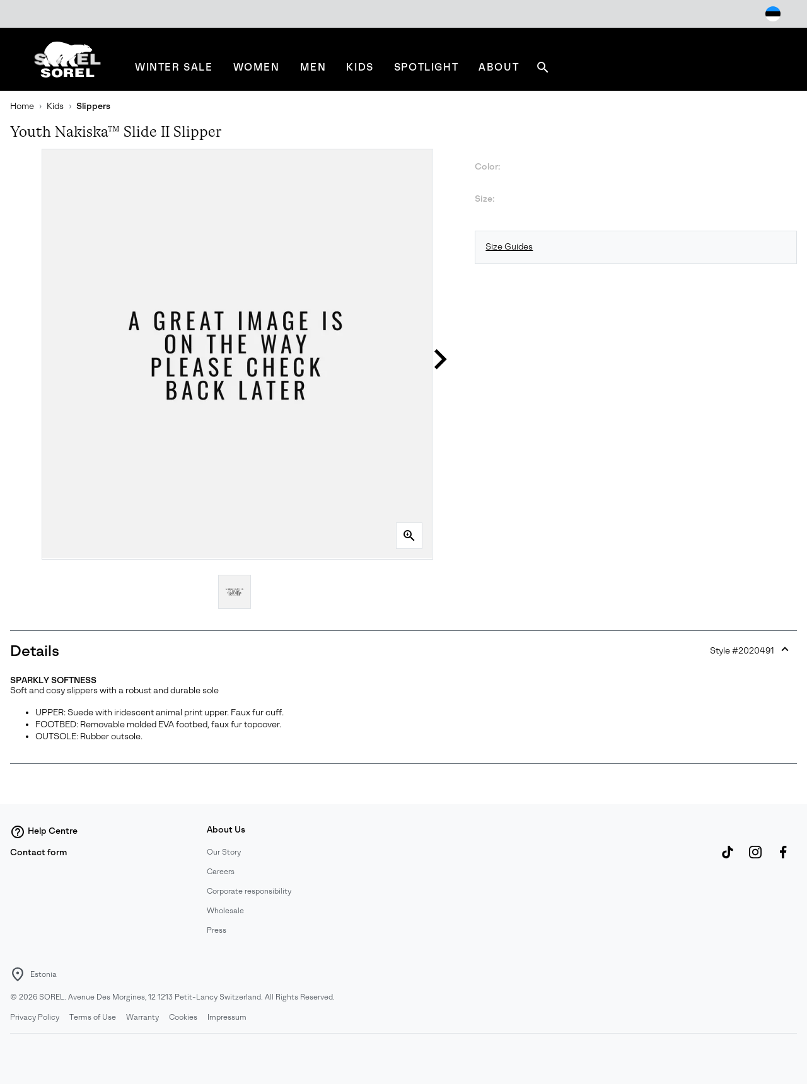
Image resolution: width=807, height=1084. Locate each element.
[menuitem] (174, 67)
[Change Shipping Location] (773, 14)
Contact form (38, 852)
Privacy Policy (34, 1017)
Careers (221, 871)
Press (216, 930)
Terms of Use (92, 1017)
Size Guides (509, 246)
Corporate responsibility (249, 891)
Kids (55, 106)
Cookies (183, 1017)
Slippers (93, 106)
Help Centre (44, 831)
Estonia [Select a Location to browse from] (43, 974)
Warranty (142, 1017)
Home (22, 106)
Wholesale (225, 910)
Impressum (227, 1017)
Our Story (224, 852)
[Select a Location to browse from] (17, 974)
